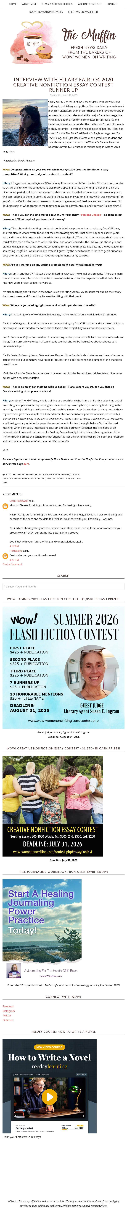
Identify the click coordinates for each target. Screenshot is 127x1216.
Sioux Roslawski (19, 501)
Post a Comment (12, 564)
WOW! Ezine (29, 4)
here (26, 464)
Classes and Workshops (57, 4)
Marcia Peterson (59, 474)
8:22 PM (14, 560)
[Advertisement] (63, 1169)
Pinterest (8, 1020)
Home (12, 4)
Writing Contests (89, 4)
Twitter (7, 1015)
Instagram (9, 1011)
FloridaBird (16, 550)
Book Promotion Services (46, 11)
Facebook (8, 1006)
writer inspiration (58, 478)
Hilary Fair (41, 474)
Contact (112, 4)
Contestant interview (20, 474)
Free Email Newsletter (83, 11)
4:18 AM (14, 546)
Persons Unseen (91, 215)
